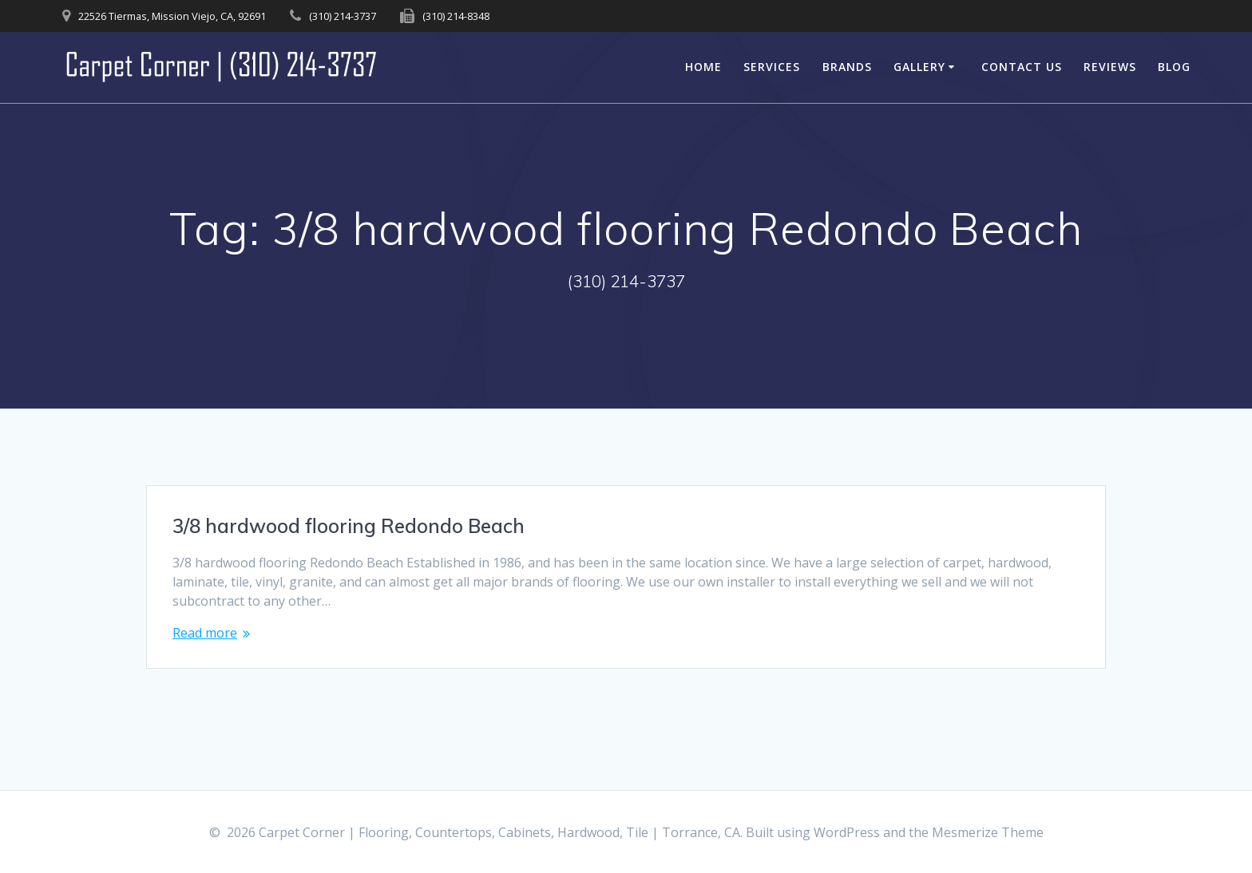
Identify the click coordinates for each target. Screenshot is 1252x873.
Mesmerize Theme (988, 832)
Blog (1174, 66)
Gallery (919, 66)
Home (703, 66)
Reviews (1110, 66)
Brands (847, 66)
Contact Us (1021, 66)
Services (771, 66)
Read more (204, 633)
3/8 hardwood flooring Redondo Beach (348, 526)
